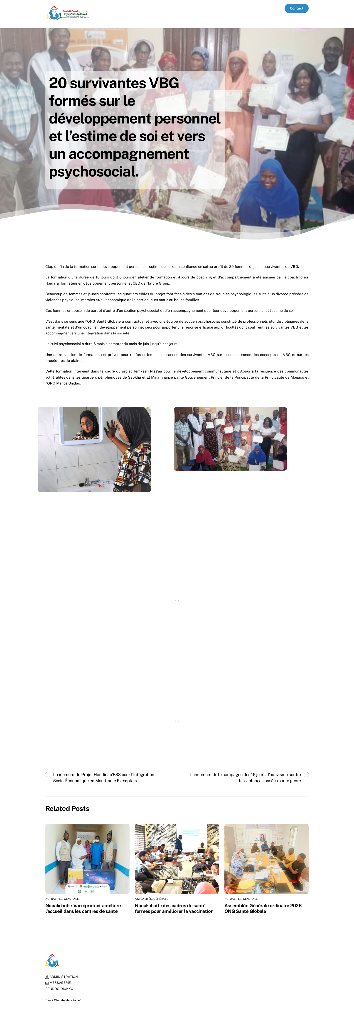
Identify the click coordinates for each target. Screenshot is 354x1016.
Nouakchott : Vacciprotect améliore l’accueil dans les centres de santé (83, 908)
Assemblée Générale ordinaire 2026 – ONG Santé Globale (264, 908)
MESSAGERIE (58, 983)
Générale (71, 898)
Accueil (113, 8)
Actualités (235, 8)
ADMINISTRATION (61, 977)
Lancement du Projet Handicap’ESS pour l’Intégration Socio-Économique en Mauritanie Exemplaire (103, 777)
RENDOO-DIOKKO (59, 989)
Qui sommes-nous (142, 8)
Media (273, 8)
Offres (255, 8)
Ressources (209, 8)
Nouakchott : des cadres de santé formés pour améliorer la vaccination (174, 908)
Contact (297, 8)
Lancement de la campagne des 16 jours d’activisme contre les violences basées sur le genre (245, 777)
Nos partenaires (178, 8)
